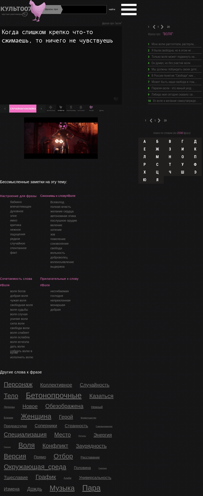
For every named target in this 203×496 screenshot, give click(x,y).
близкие (8, 417)
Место (62, 435)
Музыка (62, 488)
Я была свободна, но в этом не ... (171, 50)
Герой (66, 417)
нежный (97, 407)
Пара (91, 488)
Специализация (25, 434)
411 (115, 99)
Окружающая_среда (35, 466)
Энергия (103, 435)
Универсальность (95, 477)
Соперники (46, 425)
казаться (101, 396)
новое (30, 406)
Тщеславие (16, 477)
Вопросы (51, 110)
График (46, 477)
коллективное (56, 385)
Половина (82, 468)
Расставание (90, 457)
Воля (26, 445)
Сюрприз (103, 468)
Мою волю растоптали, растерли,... (172, 44)
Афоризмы (71, 110)
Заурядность (91, 446)
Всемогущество (88, 418)
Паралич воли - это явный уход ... (171, 88)
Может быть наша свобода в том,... (172, 82)
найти (112, 9)
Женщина (36, 416)
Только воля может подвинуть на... (172, 57)
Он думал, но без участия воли (169, 63)
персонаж (18, 384)
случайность (94, 385)
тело (11, 395)
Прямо (40, 457)
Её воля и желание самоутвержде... (173, 101)
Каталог (81, 110)
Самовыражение (104, 426)
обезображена (64, 406)
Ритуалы (82, 436)
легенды (9, 407)
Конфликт (55, 446)
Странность (76, 425)
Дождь (34, 489)
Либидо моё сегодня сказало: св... (171, 94)
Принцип (7, 447)
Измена (11, 488)
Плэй (91, 110)
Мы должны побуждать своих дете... (173, 69)
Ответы (61, 110)
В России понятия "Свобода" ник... (171, 75)
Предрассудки (15, 426)
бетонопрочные (54, 395)
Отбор (63, 456)
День (101, 110)
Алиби (67, 478)
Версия (15, 456)
